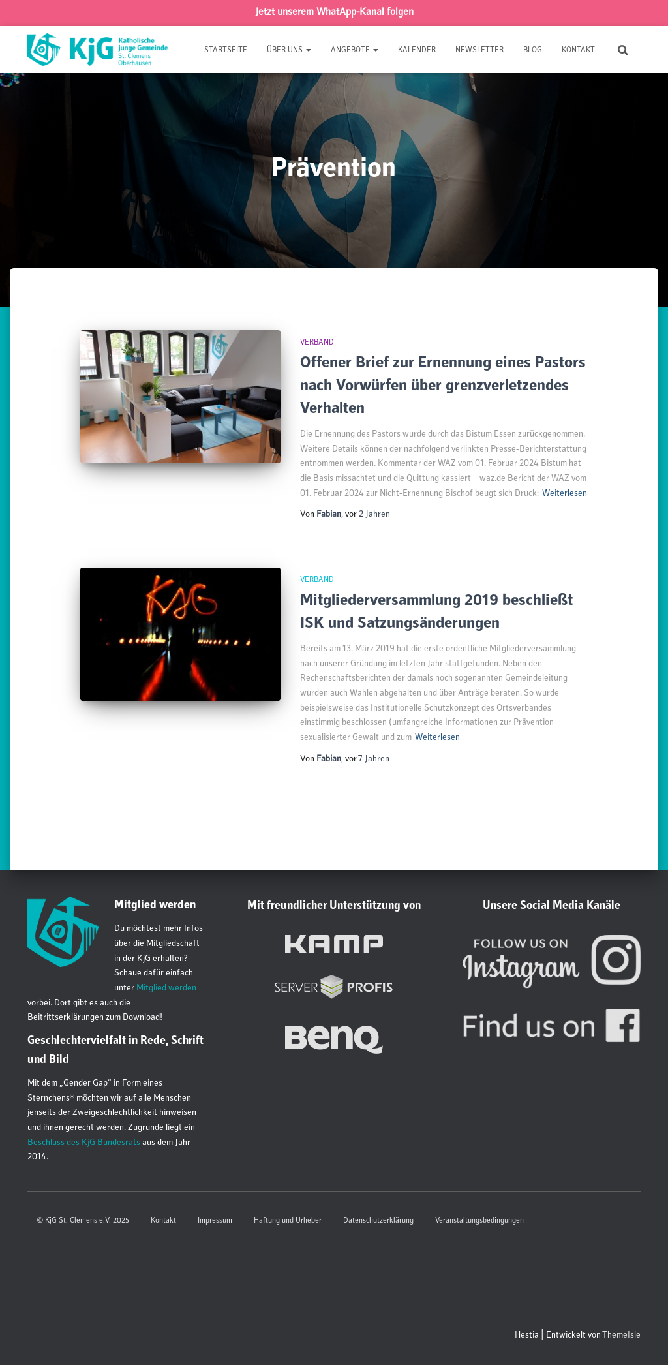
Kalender (417, 50)
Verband (317, 342)
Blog (532, 50)
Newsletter (479, 50)
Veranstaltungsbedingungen (479, 1221)
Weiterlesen (564, 493)
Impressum (215, 1221)
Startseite (225, 50)
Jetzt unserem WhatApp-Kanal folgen (334, 13)
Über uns (289, 50)
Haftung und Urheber (288, 1221)
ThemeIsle (621, 1335)
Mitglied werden (166, 988)
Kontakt (578, 50)
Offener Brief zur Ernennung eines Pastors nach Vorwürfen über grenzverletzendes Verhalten (443, 387)
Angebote (354, 50)
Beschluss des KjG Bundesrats (83, 1143)
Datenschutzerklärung (378, 1221)
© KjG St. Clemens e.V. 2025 (83, 1221)
